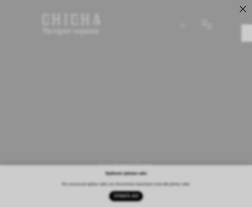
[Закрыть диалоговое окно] (243, 9)
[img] (126, 100)
